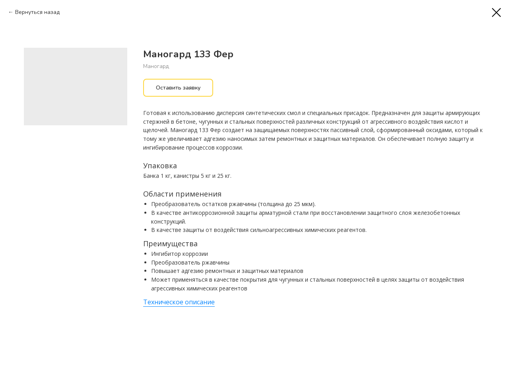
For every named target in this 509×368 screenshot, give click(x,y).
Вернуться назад (37, 12)
